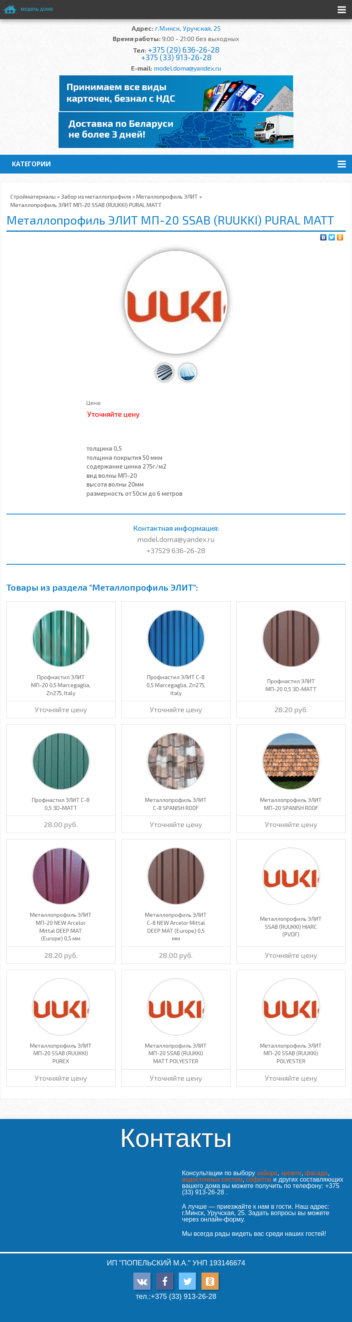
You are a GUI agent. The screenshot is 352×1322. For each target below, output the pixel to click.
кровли (291, 1173)
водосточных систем (212, 1179)
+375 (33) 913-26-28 (176, 57)
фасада (316, 1173)
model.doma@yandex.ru (187, 68)
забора (267, 1173)
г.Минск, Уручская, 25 (188, 28)
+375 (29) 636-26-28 (183, 49)
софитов (259, 1179)
